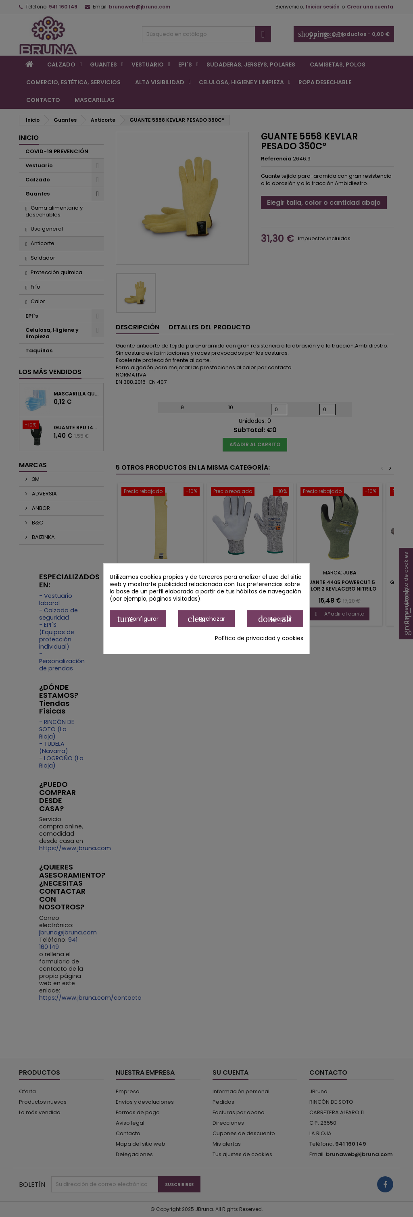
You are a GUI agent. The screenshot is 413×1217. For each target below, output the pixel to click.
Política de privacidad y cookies (259, 638)
